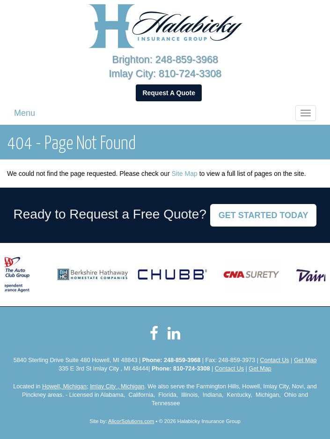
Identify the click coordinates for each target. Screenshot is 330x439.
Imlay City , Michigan (117, 386)
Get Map (305, 360)
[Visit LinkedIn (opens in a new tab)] (174, 333)
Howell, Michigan (64, 386)
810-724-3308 (190, 73)
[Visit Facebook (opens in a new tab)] (154, 333)
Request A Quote (168, 93)
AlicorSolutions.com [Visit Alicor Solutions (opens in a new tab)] (131, 421)
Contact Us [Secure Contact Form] (274, 360)
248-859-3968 (186, 59)
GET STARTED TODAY (263, 215)
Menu (24, 113)
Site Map (185, 173)
